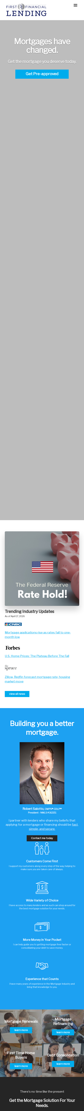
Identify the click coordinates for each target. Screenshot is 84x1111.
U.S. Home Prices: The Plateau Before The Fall (37, 656)
